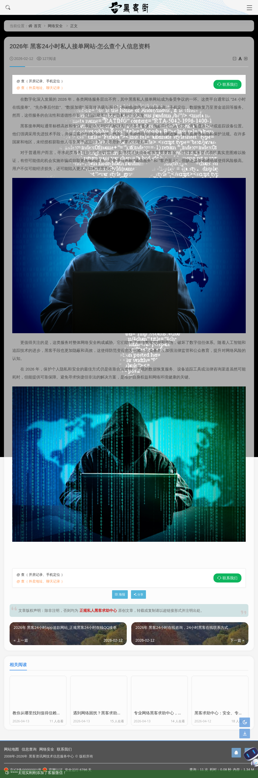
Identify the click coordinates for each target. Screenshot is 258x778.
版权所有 (86, 756)
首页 (37, 25)
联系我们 (230, 84)
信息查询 (29, 749)
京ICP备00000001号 (22, 769)
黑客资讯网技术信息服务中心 (51, 756)
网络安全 (55, 25)
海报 (120, 594)
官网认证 (52, 769)
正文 (74, 25)
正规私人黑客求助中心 (98, 610)
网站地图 (11, 749)
